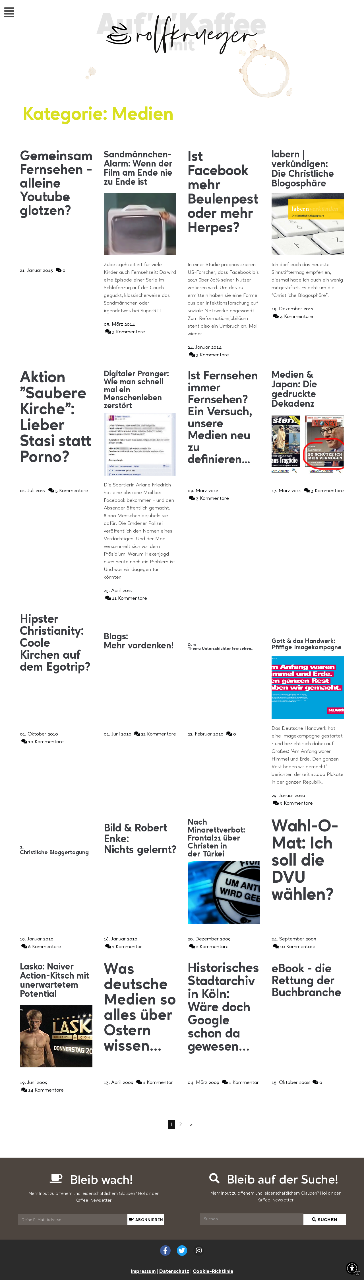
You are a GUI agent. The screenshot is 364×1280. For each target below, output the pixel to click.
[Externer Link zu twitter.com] (182, 1250)
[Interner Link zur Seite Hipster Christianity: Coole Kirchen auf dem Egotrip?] (56, 643)
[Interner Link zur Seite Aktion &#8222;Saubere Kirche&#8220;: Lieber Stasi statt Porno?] (56, 418)
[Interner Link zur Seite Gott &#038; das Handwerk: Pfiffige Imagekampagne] (308, 644)
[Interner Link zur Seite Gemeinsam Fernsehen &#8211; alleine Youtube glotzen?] (56, 184)
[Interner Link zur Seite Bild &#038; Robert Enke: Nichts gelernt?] (140, 839)
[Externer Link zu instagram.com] (198, 1250)
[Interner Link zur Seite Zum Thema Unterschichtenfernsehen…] (224, 647)
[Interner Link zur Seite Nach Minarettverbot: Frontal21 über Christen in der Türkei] (224, 838)
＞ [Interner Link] (191, 1124)
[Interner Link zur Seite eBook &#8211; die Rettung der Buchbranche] (308, 981)
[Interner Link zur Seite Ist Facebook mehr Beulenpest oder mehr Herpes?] (224, 192)
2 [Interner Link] (180, 1124)
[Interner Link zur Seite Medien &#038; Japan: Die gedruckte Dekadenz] (308, 389)
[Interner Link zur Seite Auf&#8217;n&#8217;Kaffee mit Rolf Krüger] (182, 51)
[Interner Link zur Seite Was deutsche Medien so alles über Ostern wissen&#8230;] (140, 1008)
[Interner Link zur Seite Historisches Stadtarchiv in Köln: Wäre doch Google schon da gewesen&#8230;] (224, 1008)
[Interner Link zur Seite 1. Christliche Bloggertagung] (56, 850)
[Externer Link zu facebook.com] (165, 1250)
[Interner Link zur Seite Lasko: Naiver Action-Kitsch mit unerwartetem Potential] (56, 981)
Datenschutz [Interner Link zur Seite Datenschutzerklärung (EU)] (174, 1271)
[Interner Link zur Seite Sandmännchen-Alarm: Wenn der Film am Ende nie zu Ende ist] (140, 169)
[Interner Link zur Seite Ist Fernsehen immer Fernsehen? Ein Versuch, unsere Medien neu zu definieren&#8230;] (224, 418)
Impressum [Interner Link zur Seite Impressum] (143, 1271)
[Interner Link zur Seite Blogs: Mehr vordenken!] (140, 641)
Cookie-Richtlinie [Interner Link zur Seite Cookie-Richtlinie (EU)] (213, 1271)
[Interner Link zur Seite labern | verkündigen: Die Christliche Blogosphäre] (308, 169)
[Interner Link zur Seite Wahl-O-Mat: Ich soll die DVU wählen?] (308, 861)
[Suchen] (251, 1219)
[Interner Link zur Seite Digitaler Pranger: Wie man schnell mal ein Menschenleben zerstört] (140, 390)
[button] (9, 12)
